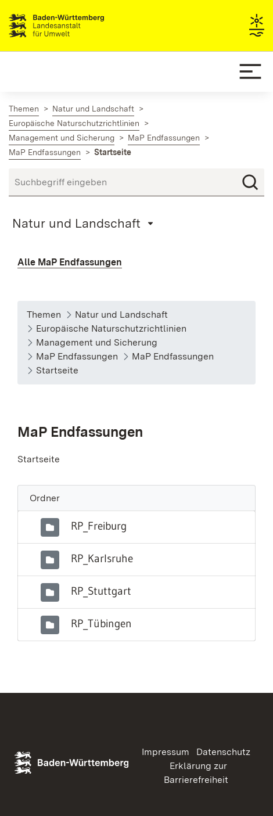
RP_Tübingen (101, 623)
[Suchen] (250, 182)
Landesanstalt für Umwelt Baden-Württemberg (77, 25)
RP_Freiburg (99, 526)
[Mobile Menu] (250, 71)
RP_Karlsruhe (102, 558)
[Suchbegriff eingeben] (136, 182)
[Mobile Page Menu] (84, 223)
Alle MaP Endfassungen (69, 262)
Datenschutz (223, 751)
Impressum (165, 751)
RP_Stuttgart (101, 591)
